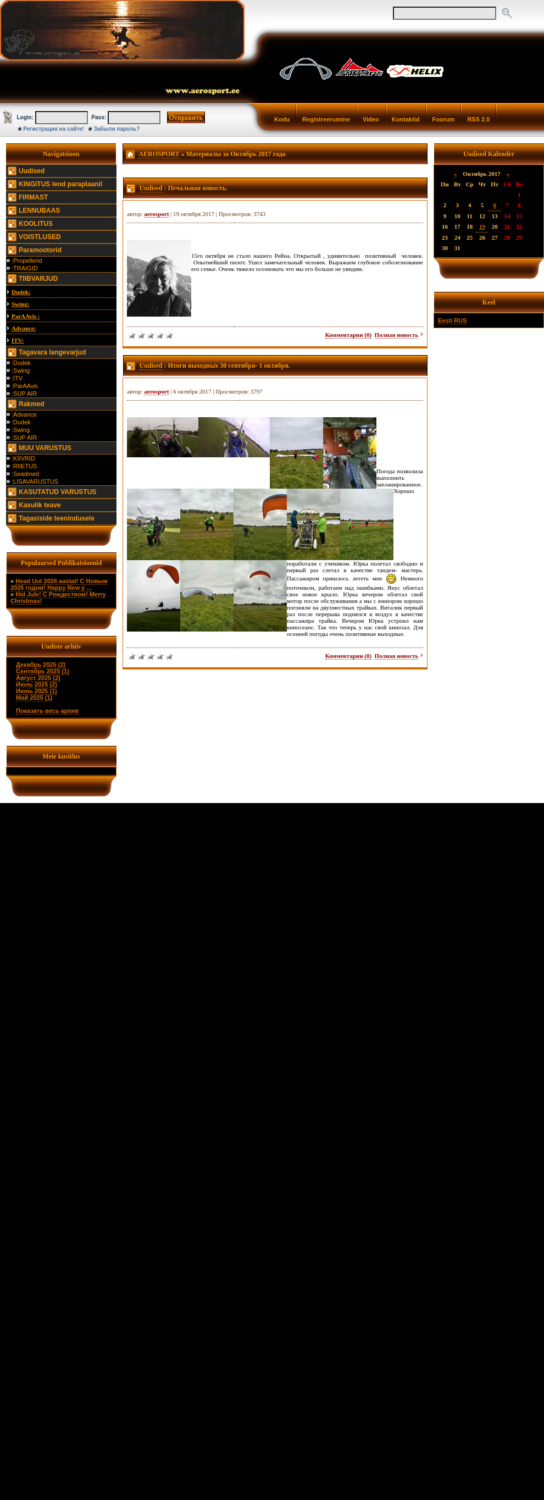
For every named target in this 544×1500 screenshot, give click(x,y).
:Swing (21, 370)
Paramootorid (40, 250)
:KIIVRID (23, 458)
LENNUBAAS (39, 210)
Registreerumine (326, 119)
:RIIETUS (24, 466)
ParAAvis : (26, 316)
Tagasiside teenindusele (57, 518)
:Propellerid (27, 260)
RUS (460, 320)
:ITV (17, 378)
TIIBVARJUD (38, 279)
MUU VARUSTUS (45, 448)
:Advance (24, 414)
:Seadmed (25, 474)
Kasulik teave (40, 505)
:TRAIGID (25, 268)
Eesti (445, 320)
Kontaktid (406, 119)
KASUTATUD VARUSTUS (57, 492)
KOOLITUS (36, 224)
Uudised (32, 171)
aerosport (156, 214)
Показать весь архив (47, 710)
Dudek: (21, 292)
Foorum (443, 119)
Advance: (24, 328)
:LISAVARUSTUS (35, 481)
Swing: (20, 304)
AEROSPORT (158, 154)
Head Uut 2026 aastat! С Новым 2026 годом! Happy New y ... (59, 584)
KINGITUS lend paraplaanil (60, 184)
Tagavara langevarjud (52, 352)
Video (371, 119)
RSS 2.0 (478, 119)
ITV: (18, 340)
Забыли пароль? (117, 129)
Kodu (282, 119)
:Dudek (21, 362)
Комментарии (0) (348, 334)
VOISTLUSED (40, 237)
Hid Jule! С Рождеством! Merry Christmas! (58, 597)
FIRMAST (33, 197)
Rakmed (32, 404)
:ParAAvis (25, 386)
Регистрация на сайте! (53, 129)
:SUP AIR (24, 393)
